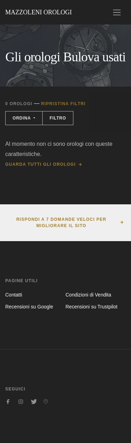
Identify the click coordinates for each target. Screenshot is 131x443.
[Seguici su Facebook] (8, 401)
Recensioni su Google (29, 306)
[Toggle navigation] (117, 12)
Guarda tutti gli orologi (40, 164)
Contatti (13, 295)
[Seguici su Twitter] (33, 401)
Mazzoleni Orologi (38, 12)
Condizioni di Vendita (88, 295)
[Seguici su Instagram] (20, 401)
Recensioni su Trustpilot (92, 306)
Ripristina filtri (63, 103)
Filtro (58, 118)
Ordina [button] (22, 118)
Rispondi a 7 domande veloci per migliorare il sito (61, 222)
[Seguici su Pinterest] (45, 401)
